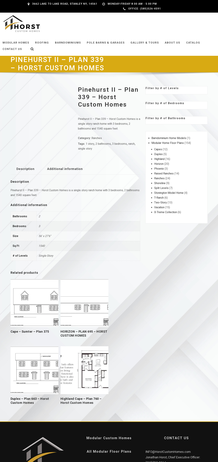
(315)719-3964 (155, 383)
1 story (90, 148)
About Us (172, 47)
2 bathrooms (103, 148)
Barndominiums (68, 47)
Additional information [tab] (65, 173)
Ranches (96, 142)
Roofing (42, 47)
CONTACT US (176, 358)
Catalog (193, 47)
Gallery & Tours (145, 47)
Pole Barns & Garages (105, 47)
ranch (131, 148)
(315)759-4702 (155, 400)
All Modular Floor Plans (109, 372)
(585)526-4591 (188, 389)
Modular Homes (16, 47)
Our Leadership (42, 411)
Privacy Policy (109, 399)
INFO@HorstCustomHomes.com (168, 372)
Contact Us (12, 53)
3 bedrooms (119, 148)
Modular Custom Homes (109, 358)
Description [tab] (25, 173)
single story (85, 153)
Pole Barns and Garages (109, 385)
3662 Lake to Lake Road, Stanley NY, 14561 (64, 4)
